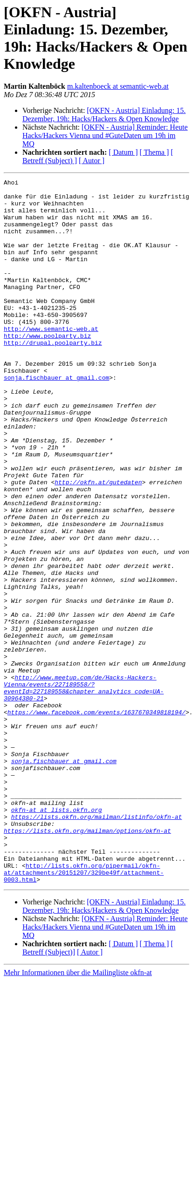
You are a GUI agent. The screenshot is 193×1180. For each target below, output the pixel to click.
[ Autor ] (91, 161)
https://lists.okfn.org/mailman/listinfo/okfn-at (96, 945)
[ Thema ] (154, 152)
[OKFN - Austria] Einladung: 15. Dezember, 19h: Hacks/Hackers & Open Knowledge (104, 114)
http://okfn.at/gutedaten (98, 543)
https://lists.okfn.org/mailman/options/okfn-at (87, 961)
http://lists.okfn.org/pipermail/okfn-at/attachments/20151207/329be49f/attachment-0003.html (84, 1011)
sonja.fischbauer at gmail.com (56, 418)
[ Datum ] (123, 152)
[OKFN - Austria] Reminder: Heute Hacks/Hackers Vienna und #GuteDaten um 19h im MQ (105, 135)
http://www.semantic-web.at (51, 359)
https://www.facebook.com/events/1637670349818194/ (96, 819)
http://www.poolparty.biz (47, 367)
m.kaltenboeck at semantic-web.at (118, 86)
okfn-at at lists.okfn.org (56, 936)
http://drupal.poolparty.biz (53, 376)
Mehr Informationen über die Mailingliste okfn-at (78, 1113)
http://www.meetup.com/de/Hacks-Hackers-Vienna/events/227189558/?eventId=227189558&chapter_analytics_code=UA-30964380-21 (84, 790)
